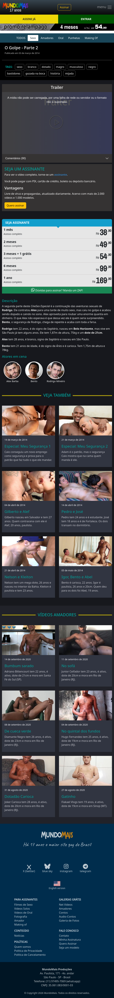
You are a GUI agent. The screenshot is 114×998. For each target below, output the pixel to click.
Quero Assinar (68, 943)
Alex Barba (12, 381)
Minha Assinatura (70, 939)
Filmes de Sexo (23, 904)
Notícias (19, 935)
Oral (60, 38)
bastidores (13, 73)
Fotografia (20, 916)
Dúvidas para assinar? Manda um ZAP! (57, 290)
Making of (20, 924)
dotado (46, 67)
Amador (19, 920)
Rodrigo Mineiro (56, 381)
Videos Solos (22, 908)
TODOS (20, 38)
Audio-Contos (67, 916)
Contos (63, 912)
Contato (64, 935)
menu (104, 7)
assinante (60, 174)
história (55, 73)
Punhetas (74, 38)
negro (92, 67)
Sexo (33, 38)
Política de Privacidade (28, 951)
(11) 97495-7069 (56, 981)
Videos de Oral (23, 912)
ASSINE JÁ (29, 19)
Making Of (91, 38)
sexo (19, 67)
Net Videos (65, 904)
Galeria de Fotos (69, 920)
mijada (69, 73)
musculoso (76, 67)
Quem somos (22, 947)
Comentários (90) (15, 158)
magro (60, 67)
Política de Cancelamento (30, 955)
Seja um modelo (69, 947)
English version (57, 888)
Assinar (64, 7)
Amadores (47, 38)
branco (32, 67)
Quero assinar (15, 205)
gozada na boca (35, 73)
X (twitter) (29, 870)
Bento (34, 381)
